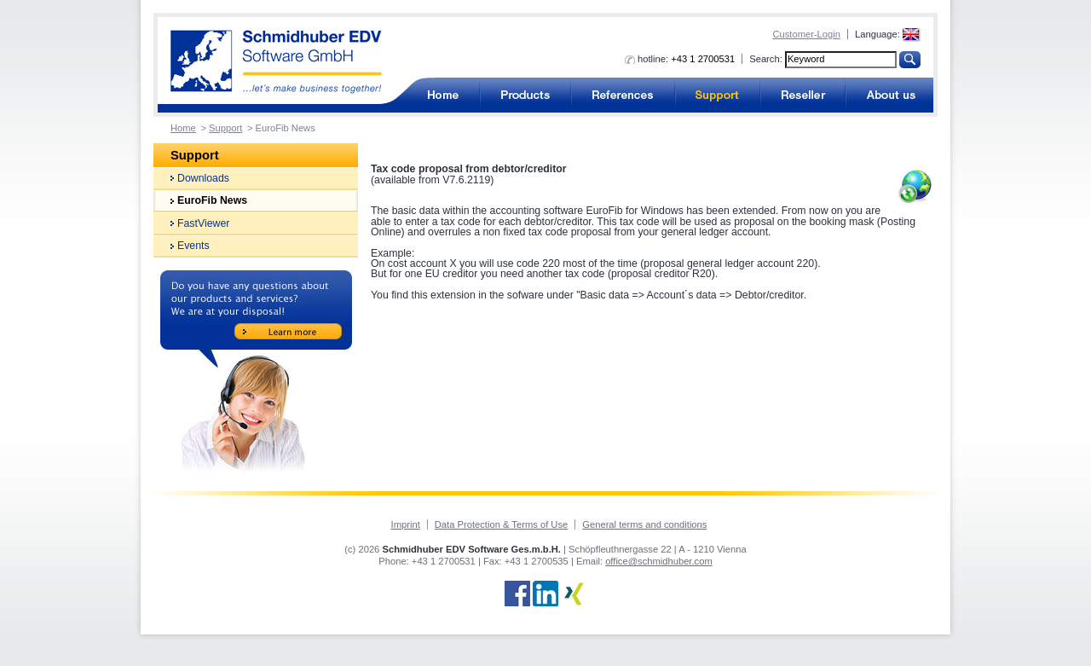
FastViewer (203, 223)
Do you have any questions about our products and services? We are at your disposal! (256, 371)
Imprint (405, 524)
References (623, 95)
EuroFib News (212, 200)
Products (525, 95)
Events (193, 246)
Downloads (203, 178)
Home (183, 128)
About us (889, 95)
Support (717, 95)
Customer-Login (806, 34)
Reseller (803, 95)
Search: (765, 59)
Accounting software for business (442, 95)
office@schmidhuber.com (659, 561)
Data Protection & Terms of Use (501, 524)
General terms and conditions (644, 524)
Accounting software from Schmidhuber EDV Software (276, 62)
